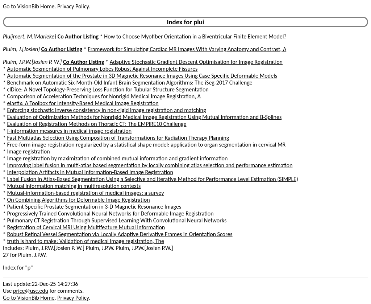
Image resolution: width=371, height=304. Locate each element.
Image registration (28, 151)
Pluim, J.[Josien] (21, 49)
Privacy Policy (72, 6)
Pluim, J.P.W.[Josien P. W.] (32, 61)
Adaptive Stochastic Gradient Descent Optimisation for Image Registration (196, 61)
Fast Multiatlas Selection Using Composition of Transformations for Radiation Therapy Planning (118, 137)
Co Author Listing (78, 36)
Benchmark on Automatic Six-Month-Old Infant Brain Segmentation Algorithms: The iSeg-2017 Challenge (130, 82)
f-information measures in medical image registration (69, 130)
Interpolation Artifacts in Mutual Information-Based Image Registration (90, 172)
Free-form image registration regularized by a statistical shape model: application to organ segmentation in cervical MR (146, 144)
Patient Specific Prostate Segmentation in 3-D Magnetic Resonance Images (94, 206)
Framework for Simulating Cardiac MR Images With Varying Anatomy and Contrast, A (187, 49)
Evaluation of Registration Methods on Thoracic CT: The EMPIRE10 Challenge (97, 123)
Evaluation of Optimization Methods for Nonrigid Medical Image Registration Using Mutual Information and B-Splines (144, 117)
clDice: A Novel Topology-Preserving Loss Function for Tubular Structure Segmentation (108, 89)
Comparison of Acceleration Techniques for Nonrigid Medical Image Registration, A (104, 96)
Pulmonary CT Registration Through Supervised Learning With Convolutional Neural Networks (117, 220)
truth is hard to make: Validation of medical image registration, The (85, 241)
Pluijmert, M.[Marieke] (29, 36)
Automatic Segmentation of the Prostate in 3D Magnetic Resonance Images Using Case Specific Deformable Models (142, 75)
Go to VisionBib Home (28, 6)
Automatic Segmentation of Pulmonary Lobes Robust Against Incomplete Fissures (102, 68)
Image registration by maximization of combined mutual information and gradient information (117, 158)
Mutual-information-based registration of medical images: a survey (85, 192)
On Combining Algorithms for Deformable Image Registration (78, 199)
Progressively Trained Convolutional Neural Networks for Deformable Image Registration (110, 213)
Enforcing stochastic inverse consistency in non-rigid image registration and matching (106, 110)
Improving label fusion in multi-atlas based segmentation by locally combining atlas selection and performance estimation (150, 165)
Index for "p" (18, 267)
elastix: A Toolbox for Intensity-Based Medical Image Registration (83, 103)
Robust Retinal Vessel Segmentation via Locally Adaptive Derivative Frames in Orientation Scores (120, 234)
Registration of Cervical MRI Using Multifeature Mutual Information (86, 227)
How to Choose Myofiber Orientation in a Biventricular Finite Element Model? (195, 36)
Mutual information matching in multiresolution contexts (74, 185)
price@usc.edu (30, 290)
